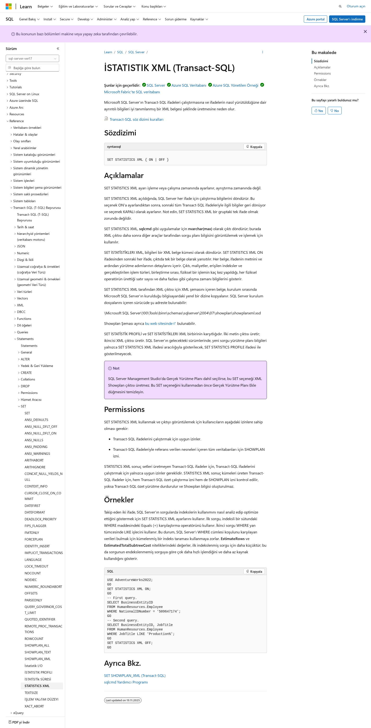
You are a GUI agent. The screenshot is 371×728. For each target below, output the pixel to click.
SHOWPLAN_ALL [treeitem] (37, 639)
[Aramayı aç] (340, 6)
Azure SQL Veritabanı (189, 85)
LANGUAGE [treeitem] (33, 553)
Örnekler (320, 79)
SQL (120, 52)
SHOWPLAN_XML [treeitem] (38, 653)
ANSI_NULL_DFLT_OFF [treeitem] (41, 420)
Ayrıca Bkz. (322, 86)
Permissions (322, 73)
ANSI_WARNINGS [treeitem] (37, 447)
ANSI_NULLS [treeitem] (34, 434)
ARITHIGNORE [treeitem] (35, 461)
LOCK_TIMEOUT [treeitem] (36, 560)
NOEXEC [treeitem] (31, 574)
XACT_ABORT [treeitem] (34, 700)
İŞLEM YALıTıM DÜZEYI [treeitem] (41, 693)
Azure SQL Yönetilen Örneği (235, 85)
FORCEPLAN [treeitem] (34, 533)
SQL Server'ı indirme (347, 19)
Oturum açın (356, 6)
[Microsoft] (9, 6)
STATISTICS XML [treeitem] (37, 680)
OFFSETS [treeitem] (31, 587)
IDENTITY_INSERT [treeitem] (37, 540)
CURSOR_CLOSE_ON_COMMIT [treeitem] (43, 490)
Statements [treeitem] (29, 339)
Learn (108, 52)
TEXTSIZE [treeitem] (31, 686)
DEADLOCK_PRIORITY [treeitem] (41, 513)
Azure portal (316, 19)
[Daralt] (58, 48)
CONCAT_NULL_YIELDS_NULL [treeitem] (43, 470)
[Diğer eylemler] (263, 52)
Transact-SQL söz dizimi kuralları (136, 119)
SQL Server (136, 52)
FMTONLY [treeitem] (32, 526)
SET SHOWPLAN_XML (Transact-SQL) (135, 675)
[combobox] (32, 58)
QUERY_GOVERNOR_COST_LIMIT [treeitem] (43, 603)
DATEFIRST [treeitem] (32, 499)
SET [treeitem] (27, 407)
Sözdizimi (321, 61)
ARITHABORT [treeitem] (34, 454)
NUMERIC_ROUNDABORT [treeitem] (43, 580)
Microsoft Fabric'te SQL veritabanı (132, 91)
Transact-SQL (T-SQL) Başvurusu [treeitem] (33, 211)
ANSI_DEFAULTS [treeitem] (36, 413)
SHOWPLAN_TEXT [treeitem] (38, 646)
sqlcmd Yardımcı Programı (126, 681)
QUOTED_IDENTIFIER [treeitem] (40, 613)
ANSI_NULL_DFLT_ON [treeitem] (40, 427)
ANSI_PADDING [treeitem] (36, 440)
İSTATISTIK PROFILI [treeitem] (38, 666)
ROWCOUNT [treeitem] (34, 632)
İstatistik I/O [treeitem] (34, 659)
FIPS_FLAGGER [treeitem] (35, 520)
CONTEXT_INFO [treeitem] (36, 480)
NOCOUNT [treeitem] (33, 567)
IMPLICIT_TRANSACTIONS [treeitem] (44, 547)
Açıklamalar (322, 67)
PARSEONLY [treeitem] (33, 594)
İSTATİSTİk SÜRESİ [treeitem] (38, 673)
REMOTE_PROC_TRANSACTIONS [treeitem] (43, 623)
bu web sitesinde (158, 323)
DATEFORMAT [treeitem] (35, 506)
